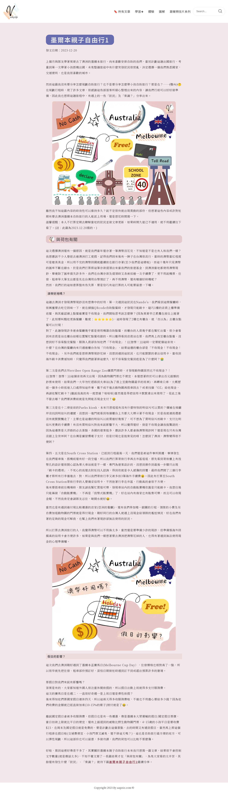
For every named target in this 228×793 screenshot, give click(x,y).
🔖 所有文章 (122, 11)
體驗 (151, 11)
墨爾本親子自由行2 (123, 762)
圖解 (162, 11)
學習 (139, 11)
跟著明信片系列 (180, 11)
